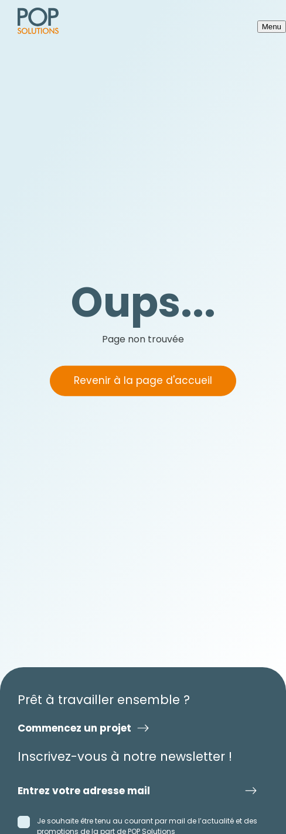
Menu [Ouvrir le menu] (271, 26)
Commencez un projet (74, 728)
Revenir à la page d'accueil (143, 380)
